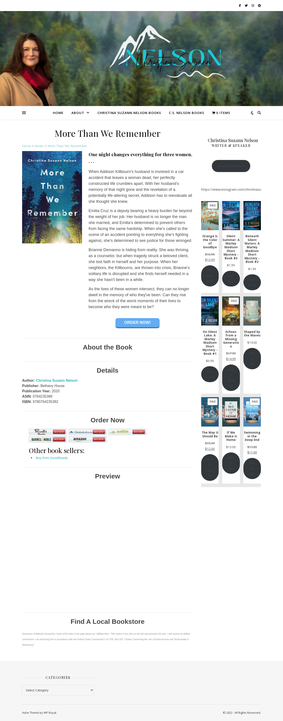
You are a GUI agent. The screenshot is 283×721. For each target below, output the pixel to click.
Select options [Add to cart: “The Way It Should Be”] (210, 467)
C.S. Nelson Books (186, 112)
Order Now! (137, 322)
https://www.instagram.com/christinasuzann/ (235, 189)
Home (58, 112)
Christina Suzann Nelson (56, 380)
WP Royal (50, 713)
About (77, 112)
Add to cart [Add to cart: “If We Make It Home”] (231, 463)
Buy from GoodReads (52, 458)
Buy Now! (231, 278)
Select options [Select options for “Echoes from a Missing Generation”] (231, 377)
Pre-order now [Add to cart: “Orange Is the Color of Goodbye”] (210, 275)
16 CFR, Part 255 (114, 639)
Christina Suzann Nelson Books (129, 112)
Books (39, 146)
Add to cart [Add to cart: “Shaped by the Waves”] (252, 358)
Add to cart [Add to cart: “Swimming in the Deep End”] (252, 468)
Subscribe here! (231, 165)
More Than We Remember (67, 146)
